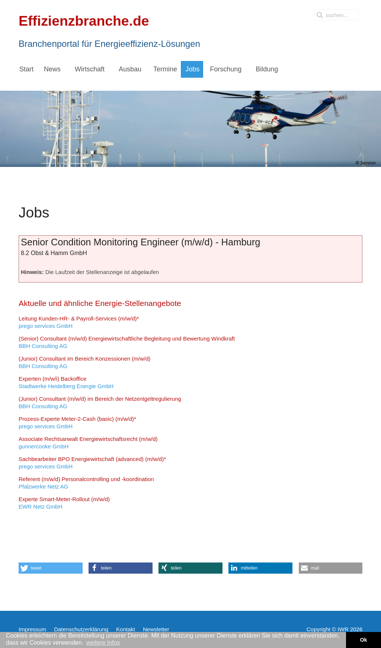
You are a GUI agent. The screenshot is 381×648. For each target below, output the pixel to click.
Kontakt (125, 629)
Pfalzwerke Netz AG (86, 483)
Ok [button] (363, 640)
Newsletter (156, 629)
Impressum (32, 629)
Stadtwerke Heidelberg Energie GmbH (66, 382)
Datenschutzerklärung (81, 629)
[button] (51, 568)
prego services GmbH (79, 322)
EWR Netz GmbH (64, 503)
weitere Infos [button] (103, 642)
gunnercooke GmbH (88, 442)
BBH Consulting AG (127, 342)
